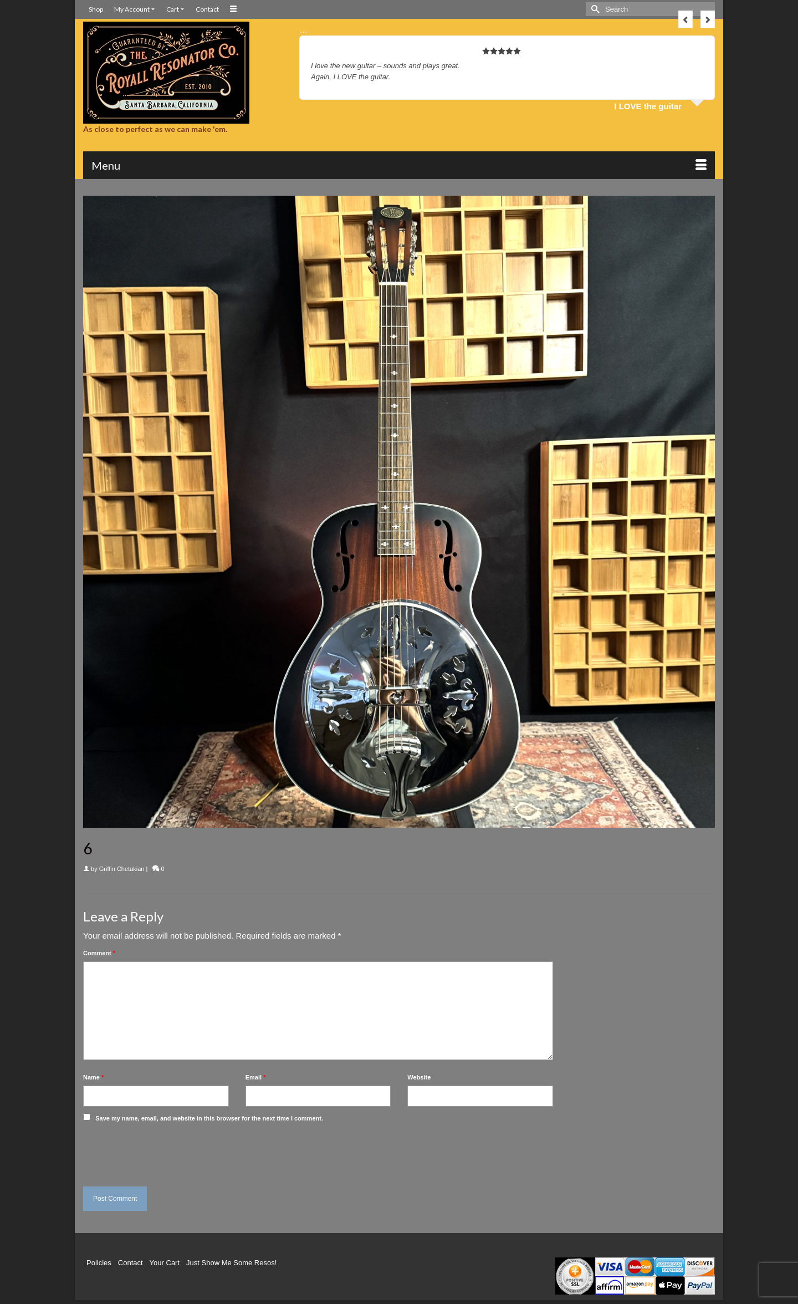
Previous (685, 19)
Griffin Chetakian (122, 868)
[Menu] (399, 165)
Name (93, 1077)
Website (419, 1077)
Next (707, 19)
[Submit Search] (594, 9)
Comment (99, 953)
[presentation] (159, 1151)
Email (255, 1077)
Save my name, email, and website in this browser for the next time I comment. (209, 1118)
